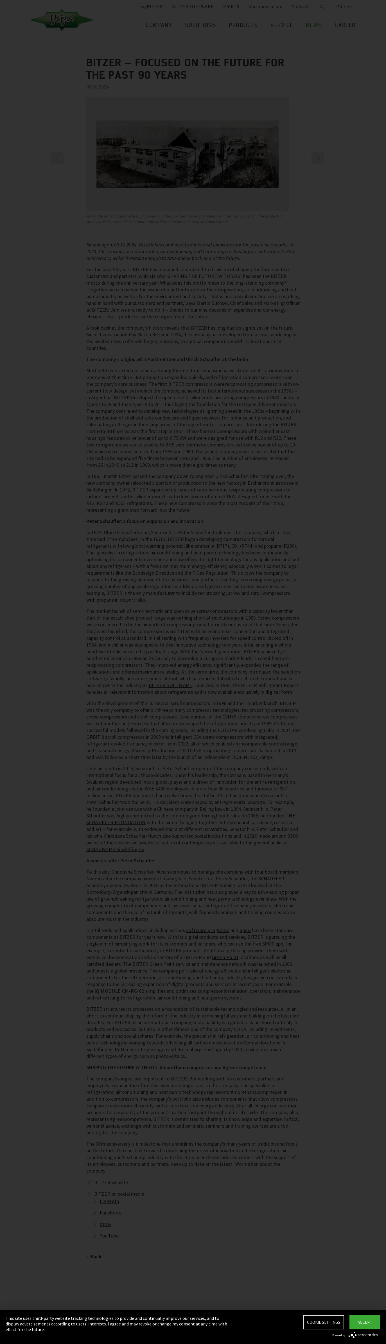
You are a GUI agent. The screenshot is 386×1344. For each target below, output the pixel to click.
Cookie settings (323, 1322)
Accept (365, 1322)
